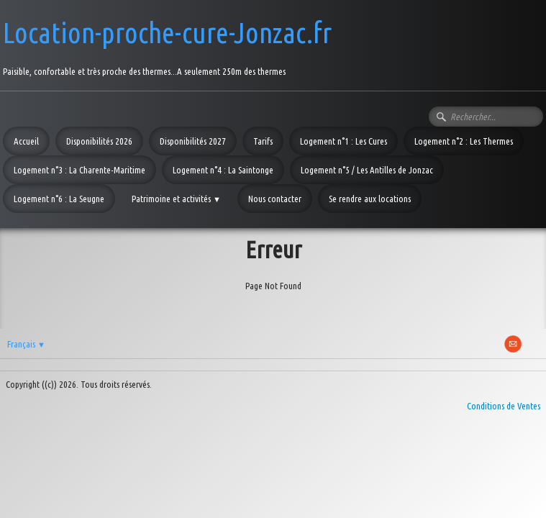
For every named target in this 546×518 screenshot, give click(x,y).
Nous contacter (274, 199)
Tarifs (263, 141)
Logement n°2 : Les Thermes (463, 141)
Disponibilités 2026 (99, 141)
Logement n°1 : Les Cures (343, 141)
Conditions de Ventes (503, 406)
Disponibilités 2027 (193, 141)
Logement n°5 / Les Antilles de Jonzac (367, 170)
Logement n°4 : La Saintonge (223, 170)
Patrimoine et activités (176, 199)
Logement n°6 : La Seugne (59, 199)
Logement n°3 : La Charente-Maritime (79, 170)
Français (26, 344)
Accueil (26, 141)
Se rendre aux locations (370, 199)
